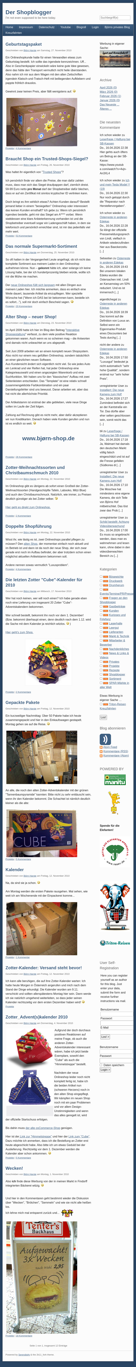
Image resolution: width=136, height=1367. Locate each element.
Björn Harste (30, 50)
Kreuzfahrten (13, 32)
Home (9, 27)
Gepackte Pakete (22, 702)
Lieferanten (116, 631)
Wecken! (14, 1168)
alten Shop (31, 543)
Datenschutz (47, 27)
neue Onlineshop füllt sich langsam (33, 285)
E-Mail (104, 1027)
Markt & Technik (119, 636)
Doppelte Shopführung (28, 526)
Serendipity (24, 1354)
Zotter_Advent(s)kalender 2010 (36, 1017)
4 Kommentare (23, 148)
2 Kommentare (23, 515)
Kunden (114, 610)
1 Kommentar (23, 957)
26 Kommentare (24, 457)
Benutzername (109, 1009)
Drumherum (116, 585)
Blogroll (81, 27)
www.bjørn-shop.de (48, 438)
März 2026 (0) (108, 91)
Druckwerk (116, 580)
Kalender (14, 869)
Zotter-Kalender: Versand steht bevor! (43, 967)
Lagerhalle (115, 623)
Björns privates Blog (117, 27)
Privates (114, 661)
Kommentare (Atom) (116, 755)
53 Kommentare (24, 235)
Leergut (114, 627)
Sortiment (115, 678)
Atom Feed (110, 747)
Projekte (9, 148)
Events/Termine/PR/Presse (117, 593)
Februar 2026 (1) (110, 96)
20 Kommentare (24, 306)
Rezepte (114, 670)
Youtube (65, 27)
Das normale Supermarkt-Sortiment (41, 246)
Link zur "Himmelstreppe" (35, 1136)
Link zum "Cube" (79, 1136)
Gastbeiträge (117, 606)
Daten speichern (113, 1065)
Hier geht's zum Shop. (19, 632)
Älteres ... (106, 108)
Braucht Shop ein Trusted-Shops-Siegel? (46, 158)
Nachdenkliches (119, 648)
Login (95, 27)
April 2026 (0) (108, 87)
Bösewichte (116, 576)
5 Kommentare (23, 859)
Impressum (26, 27)
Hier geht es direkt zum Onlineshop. (27, 507)
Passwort (106, 1018)
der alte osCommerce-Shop (43, 1128)
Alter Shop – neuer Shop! (30, 316)
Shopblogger (117, 674)
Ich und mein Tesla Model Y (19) (115, 184)
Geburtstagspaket (23, 44)
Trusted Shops (52, 172)
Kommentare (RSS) (115, 751)
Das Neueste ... (109, 104)
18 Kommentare (24, 1335)
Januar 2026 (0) (110, 100)
